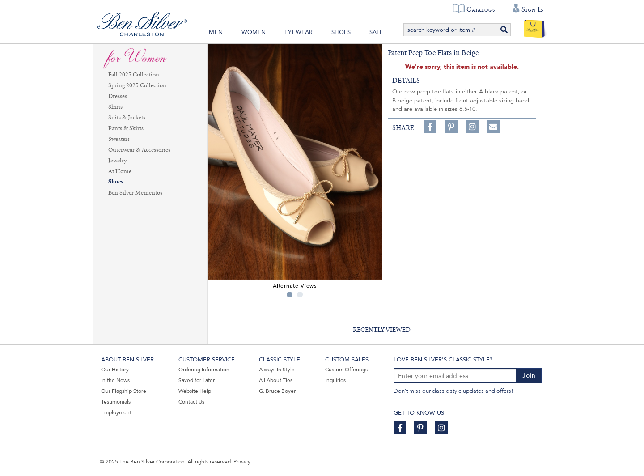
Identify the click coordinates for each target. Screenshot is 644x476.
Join (529, 375)
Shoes (341, 32)
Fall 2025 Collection (133, 75)
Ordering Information (203, 369)
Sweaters (119, 139)
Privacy (241, 461)
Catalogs (480, 9)
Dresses (117, 96)
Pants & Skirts (126, 128)
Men (216, 32)
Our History (115, 369)
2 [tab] (300, 295)
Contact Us (191, 401)
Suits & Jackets (126, 118)
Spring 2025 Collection (137, 85)
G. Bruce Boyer (277, 391)
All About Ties (275, 380)
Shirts (115, 107)
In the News (115, 380)
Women (254, 32)
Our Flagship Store (123, 391)
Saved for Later (196, 380)
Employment (116, 412)
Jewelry (117, 160)
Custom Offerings (346, 369)
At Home (119, 171)
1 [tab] (289, 295)
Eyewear (298, 32)
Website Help (194, 391)
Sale (376, 32)
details (406, 80)
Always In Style (277, 369)
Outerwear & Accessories (139, 150)
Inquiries (335, 380)
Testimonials (116, 401)
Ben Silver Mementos (135, 193)
